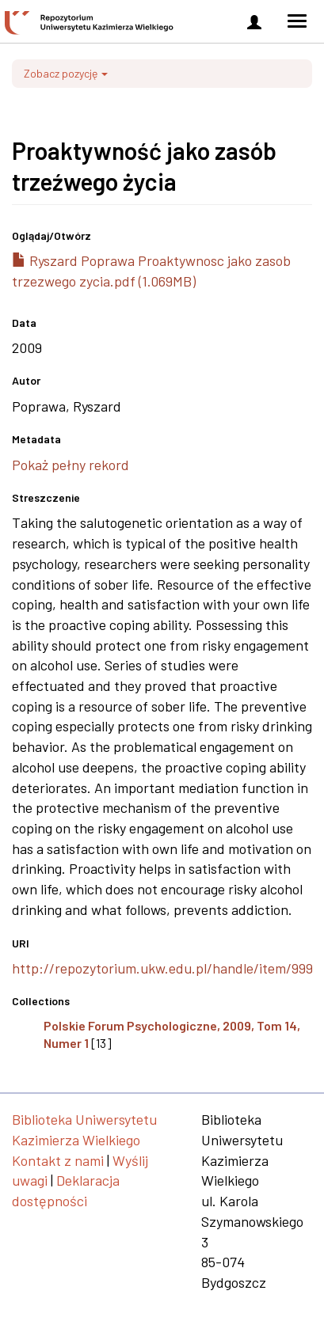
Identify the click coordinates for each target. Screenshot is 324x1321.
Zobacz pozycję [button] (66, 73)
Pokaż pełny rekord (70, 464)
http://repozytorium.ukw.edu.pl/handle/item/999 (162, 968)
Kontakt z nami (58, 1160)
